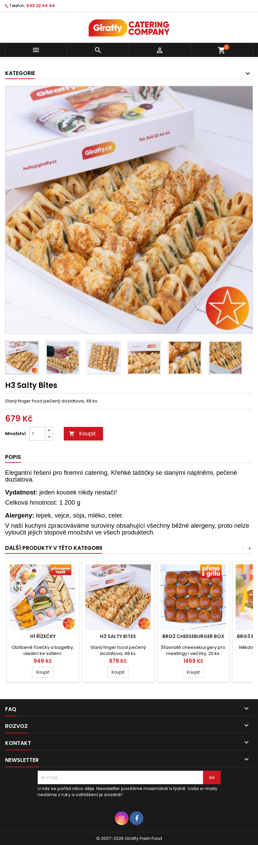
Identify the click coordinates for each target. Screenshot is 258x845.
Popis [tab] (13, 457)
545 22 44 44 (40, 5)
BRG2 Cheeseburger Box (193, 636)
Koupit (82, 433)
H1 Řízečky (43, 636)
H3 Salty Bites (118, 636)
